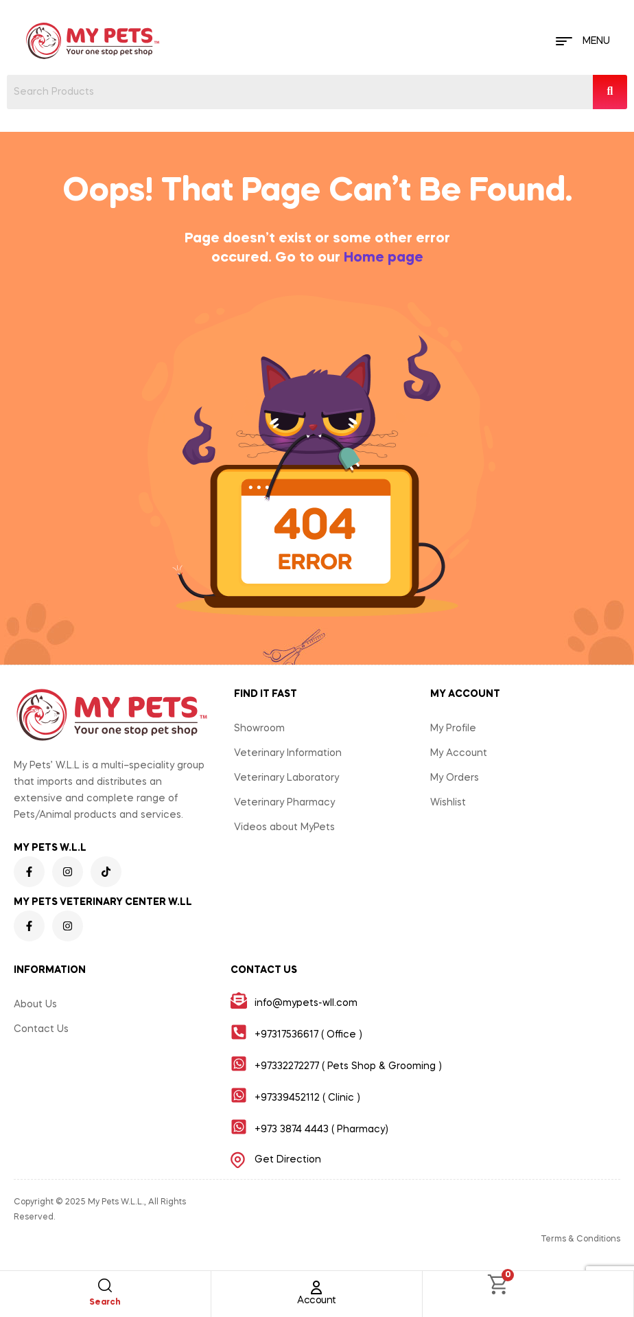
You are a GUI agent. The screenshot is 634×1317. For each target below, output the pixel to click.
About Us (35, 1004)
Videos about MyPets (284, 827)
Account (316, 1300)
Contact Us (41, 1029)
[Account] (316, 1287)
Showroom (259, 728)
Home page (383, 258)
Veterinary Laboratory (286, 778)
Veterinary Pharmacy (284, 803)
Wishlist (448, 803)
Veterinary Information (288, 753)
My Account (458, 753)
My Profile (453, 728)
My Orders (454, 778)
